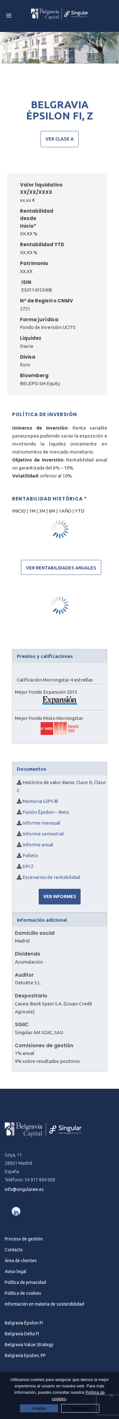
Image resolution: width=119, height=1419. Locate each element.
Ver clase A (59, 138)
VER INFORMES (59, 896)
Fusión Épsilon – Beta (45, 812)
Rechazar (80, 1408)
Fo (25, 855)
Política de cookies (23, 1293)
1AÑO (65, 511)
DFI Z (28, 866)
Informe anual (38, 844)
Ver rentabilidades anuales (61, 567)
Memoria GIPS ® (40, 801)
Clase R (84, 782)
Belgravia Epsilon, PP (25, 1355)
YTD (79, 511)
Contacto (14, 1249)
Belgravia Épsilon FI (24, 1322)
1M (32, 511)
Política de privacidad (25, 1282)
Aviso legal (15, 1271)
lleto (33, 855)
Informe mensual (41, 823)
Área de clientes (21, 1260)
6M (52, 511)
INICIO (19, 511)
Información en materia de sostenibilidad (44, 1304)
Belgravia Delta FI (22, 1333)
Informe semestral (43, 833)
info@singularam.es (24, 1189)
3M (42, 511)
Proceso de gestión (24, 1238)
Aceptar (39, 1408)
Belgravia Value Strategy (29, 1344)
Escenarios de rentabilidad (51, 877)
